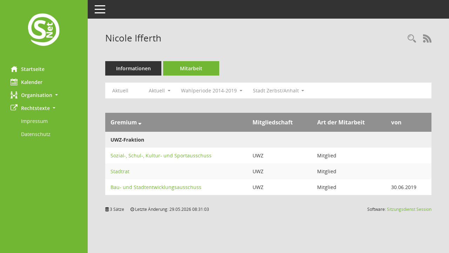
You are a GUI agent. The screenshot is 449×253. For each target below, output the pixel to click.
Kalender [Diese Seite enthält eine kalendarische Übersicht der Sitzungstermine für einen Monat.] (26, 81)
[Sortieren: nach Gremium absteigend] (139, 122)
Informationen (133, 68)
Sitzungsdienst (409, 209)
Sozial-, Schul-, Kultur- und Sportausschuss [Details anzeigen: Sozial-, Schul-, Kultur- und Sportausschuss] (161, 155)
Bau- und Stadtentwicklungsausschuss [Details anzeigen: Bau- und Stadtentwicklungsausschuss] (155, 187)
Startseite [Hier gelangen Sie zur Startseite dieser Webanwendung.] (28, 68)
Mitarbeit (191, 68)
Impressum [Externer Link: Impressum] (34, 121)
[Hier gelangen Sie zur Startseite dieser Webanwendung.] (44, 30)
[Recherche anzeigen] (412, 39)
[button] (44, 95)
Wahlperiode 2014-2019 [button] (211, 90)
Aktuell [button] (159, 90)
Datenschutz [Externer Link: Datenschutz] (36, 134)
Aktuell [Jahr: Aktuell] (120, 90)
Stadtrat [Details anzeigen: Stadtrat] (119, 171)
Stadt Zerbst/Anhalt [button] (278, 90)
